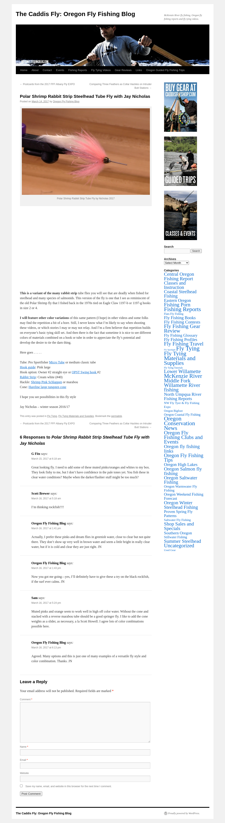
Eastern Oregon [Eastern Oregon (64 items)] (177, 300)
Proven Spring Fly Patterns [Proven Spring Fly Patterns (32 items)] (178, 513)
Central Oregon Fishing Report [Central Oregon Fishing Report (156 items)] (179, 276)
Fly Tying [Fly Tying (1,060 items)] (187, 348)
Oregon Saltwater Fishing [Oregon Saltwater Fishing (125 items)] (180, 480)
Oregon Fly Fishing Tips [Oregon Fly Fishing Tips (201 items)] (183, 458)
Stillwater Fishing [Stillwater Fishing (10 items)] (175, 537)
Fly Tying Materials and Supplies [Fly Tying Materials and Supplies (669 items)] (180, 358)
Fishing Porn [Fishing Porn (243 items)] (177, 304)
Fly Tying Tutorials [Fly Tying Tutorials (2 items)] (173, 367)
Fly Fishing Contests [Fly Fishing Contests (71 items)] (182, 322)
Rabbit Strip (28, 377)
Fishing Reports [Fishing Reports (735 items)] (182, 309)
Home (24, 70)
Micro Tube (57, 362)
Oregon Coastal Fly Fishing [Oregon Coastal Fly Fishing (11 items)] (182, 414)
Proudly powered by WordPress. (184, 813)
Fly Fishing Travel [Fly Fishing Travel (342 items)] (184, 344)
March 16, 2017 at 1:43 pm (46, 568)
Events (60, 70)
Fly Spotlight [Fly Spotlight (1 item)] (170, 350)
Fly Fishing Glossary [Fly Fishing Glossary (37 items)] (181, 335)
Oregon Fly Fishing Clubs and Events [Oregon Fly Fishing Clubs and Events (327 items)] (183, 437)
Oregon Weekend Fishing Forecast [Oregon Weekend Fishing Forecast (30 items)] (183, 496)
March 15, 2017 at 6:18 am (46, 458)
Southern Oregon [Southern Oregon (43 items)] (178, 533)
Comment (26, 699)
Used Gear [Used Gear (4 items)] (170, 550)
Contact (47, 70)
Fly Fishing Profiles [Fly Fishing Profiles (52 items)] (180, 339)
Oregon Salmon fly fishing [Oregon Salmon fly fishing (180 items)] (183, 471)
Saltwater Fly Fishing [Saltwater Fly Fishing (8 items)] (177, 520)
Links (139, 70)
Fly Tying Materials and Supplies (76, 416)
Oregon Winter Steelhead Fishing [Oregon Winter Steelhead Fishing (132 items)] (181, 505)
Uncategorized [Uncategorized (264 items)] (179, 545)
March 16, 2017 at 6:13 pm (46, 647)
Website (24, 773)
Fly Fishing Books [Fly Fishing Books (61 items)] (180, 317)
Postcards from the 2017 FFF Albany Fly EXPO (47, 84)
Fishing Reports (77, 70)
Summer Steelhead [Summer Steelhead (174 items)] (182, 541)
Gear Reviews (123, 70)
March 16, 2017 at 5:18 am (46, 498)
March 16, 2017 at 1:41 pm (46, 528)
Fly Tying (52, 416)
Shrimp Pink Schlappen (46, 382)
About (34, 70)
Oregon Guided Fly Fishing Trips (165, 70)
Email (24, 760)
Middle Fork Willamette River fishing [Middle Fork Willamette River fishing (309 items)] (182, 385)
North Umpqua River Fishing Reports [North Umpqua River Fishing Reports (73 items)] (183, 396)
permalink (116, 416)
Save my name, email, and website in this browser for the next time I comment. (69, 786)
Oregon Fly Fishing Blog (66, 101)
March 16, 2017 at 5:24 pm (46, 602)
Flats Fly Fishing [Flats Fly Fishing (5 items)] (174, 313)
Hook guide (27, 367)
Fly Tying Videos (101, 70)
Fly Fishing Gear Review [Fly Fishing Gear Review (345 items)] (182, 328)
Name (24, 746)
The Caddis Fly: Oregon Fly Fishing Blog (75, 14)
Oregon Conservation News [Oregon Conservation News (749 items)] (179, 423)
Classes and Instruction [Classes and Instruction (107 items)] (175, 285)
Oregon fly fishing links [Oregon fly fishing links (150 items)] (182, 449)
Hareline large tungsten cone (47, 387)
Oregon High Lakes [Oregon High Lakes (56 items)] (181, 464)
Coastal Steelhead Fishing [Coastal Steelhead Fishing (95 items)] (180, 294)
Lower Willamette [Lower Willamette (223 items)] (182, 371)
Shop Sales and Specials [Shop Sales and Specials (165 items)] (179, 526)
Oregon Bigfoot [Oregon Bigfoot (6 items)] (173, 410)
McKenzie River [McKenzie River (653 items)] (183, 376)
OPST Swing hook (84, 372)
